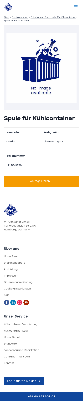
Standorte (10, 343)
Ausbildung (11, 269)
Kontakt (9, 363)
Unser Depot (12, 337)
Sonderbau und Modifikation (21, 350)
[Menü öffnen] (76, 7)
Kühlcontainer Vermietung (20, 324)
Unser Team (11, 256)
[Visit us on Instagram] (20, 302)
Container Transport (17, 356)
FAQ (6, 295)
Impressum (11, 276)
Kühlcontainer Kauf (16, 331)
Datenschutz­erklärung (18, 282)
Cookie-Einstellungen (17, 288)
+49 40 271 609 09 (42, 396)
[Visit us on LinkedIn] (13, 302)
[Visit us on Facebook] (7, 302)
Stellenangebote (14, 263)
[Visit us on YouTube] (26, 302)
